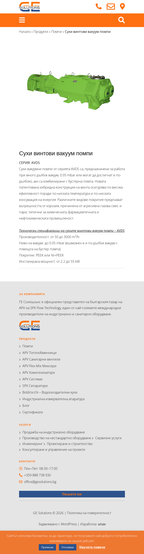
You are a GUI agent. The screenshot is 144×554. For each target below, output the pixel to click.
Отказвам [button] (67, 547)
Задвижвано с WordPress (58, 524)
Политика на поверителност (89, 513)
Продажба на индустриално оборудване (53, 432)
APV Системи (32, 379)
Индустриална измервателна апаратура (53, 399)
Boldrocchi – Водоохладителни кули (49, 392)
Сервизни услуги (108, 438)
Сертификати (32, 412)
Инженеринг (32, 443)
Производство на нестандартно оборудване (56, 438)
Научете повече (92, 547)
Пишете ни (72, 494)
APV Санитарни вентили (41, 359)
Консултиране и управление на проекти (53, 449)
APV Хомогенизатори (38, 372)
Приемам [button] (47, 547)
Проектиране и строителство (70, 443)
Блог (26, 405)
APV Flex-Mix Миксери (39, 366)
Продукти (41, 31)
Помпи (56, 31)
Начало (25, 31)
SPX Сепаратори (35, 385)
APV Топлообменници (39, 352)
